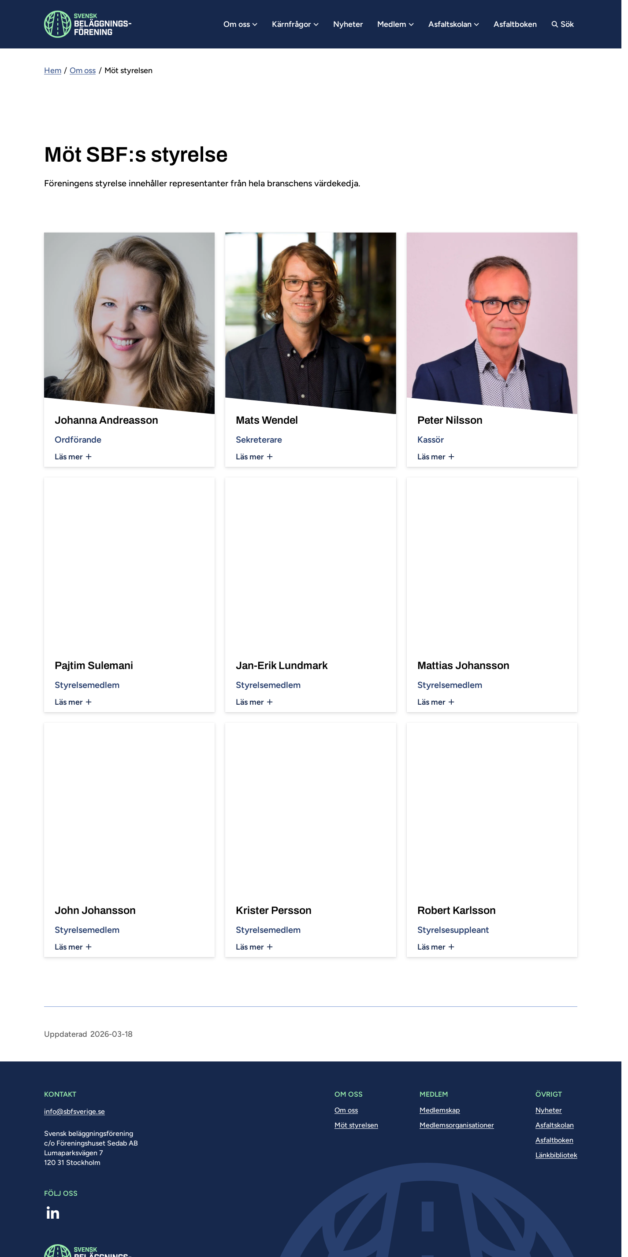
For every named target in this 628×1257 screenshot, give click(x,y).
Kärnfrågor (295, 24)
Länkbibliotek (556, 1155)
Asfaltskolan (453, 24)
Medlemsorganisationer (457, 1125)
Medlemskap (440, 1110)
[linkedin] (53, 1213)
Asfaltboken (515, 24)
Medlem (395, 24)
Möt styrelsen (356, 1125)
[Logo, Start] (87, 24)
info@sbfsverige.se (74, 1111)
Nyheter (348, 24)
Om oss (240, 24)
